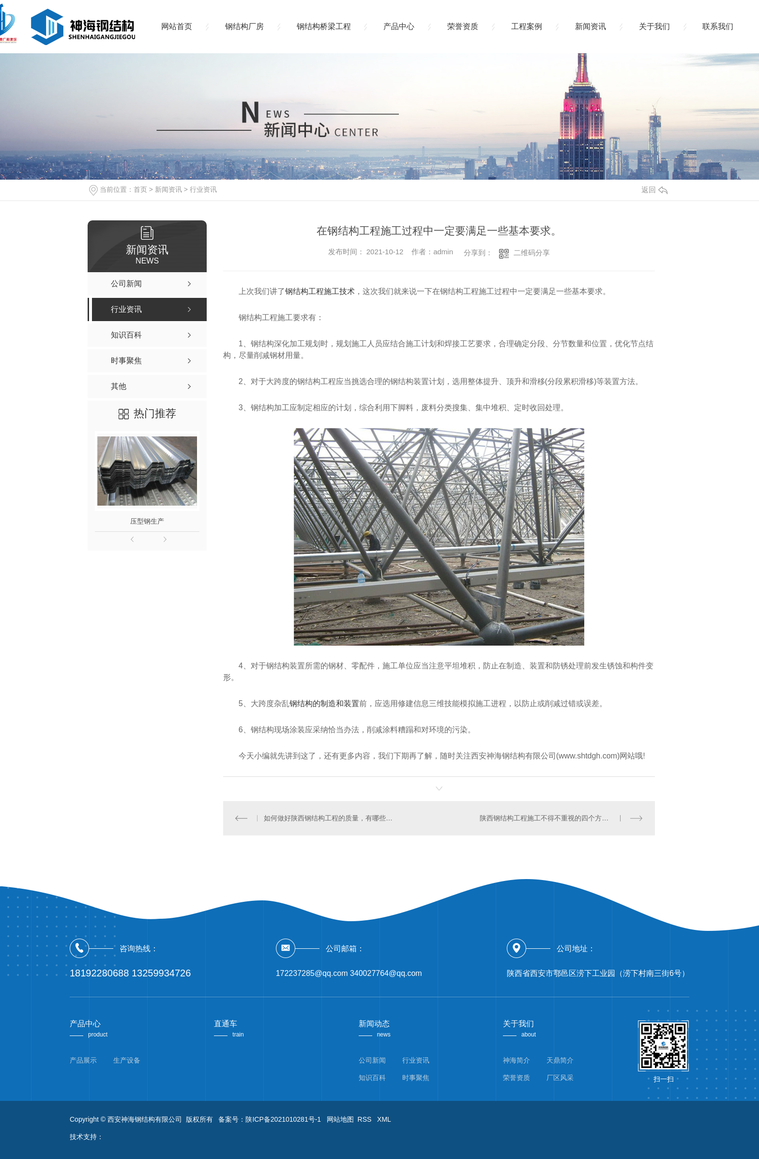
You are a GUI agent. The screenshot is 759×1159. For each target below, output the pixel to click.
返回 (654, 189)
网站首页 (176, 26)
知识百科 (372, 1078)
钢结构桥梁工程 (324, 26)
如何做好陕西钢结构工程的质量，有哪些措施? (331, 818)
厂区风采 (560, 1078)
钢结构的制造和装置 (324, 703)
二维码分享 (532, 252)
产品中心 (399, 26)
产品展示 (83, 1060)
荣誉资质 (463, 26)
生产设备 (126, 1060)
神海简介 (516, 1060)
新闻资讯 (591, 26)
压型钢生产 (147, 521)
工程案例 (527, 26)
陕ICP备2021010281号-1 (283, 1119)
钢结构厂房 (244, 26)
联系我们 (718, 26)
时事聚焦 (415, 1078)
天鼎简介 (560, 1060)
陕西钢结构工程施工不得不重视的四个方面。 (547, 818)
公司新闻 (372, 1060)
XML (384, 1119)
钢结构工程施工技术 (320, 291)
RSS (366, 1119)
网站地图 (340, 1119)
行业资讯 (203, 189)
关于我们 (654, 26)
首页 (140, 189)
